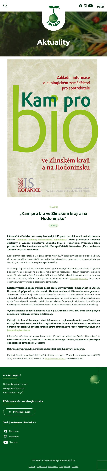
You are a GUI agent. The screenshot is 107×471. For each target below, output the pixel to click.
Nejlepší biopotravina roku (15, 384)
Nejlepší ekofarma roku (14, 388)
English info (42, 466)
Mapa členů (53, 466)
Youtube (10, 442)
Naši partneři (64, 466)
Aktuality (53, 225)
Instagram (11, 436)
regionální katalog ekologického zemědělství (42, 239)
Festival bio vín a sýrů (13, 392)
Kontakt (75, 466)
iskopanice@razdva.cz (55, 358)
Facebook (11, 431)
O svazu (32, 466)
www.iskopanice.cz (78, 278)
